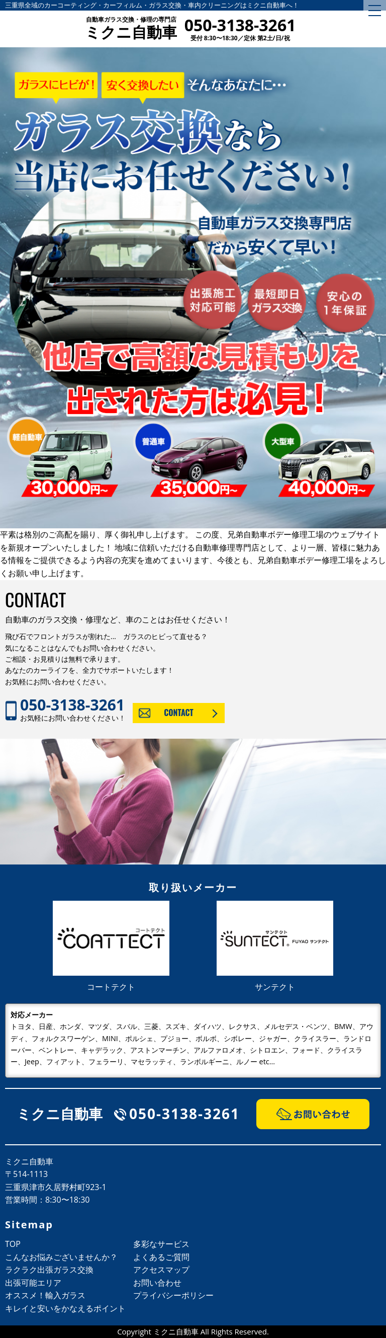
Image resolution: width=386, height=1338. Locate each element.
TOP (13, 1243)
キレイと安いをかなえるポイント (65, 1308)
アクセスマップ (161, 1269)
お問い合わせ (157, 1282)
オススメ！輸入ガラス (45, 1295)
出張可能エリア (33, 1282)
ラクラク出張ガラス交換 (49, 1269)
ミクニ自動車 (131, 29)
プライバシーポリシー (173, 1295)
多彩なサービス (161, 1243)
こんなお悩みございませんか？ (61, 1257)
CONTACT (179, 712)
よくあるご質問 (161, 1257)
